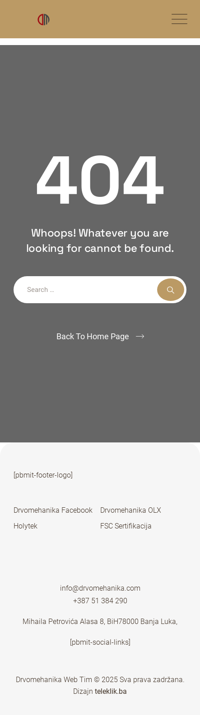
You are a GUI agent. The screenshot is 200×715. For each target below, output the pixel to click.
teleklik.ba (110, 691)
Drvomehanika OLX (130, 510)
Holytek (25, 526)
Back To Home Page (92, 336)
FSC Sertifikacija (126, 526)
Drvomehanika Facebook (53, 510)
